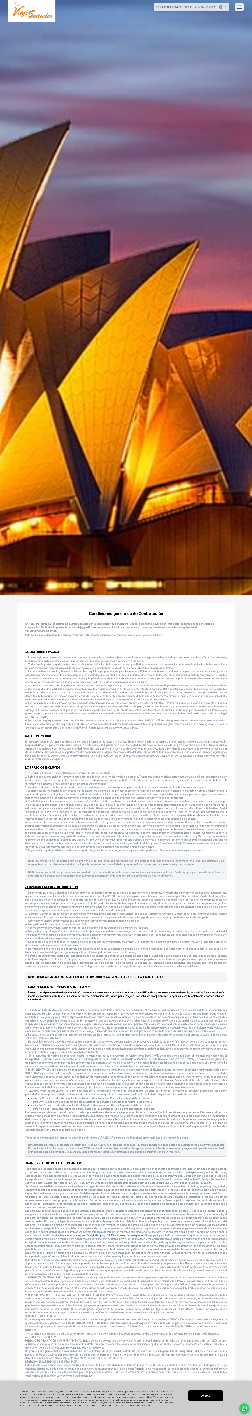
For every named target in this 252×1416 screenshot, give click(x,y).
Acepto (205, 1395)
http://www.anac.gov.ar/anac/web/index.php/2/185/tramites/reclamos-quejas (99, 1235)
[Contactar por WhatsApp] (244, 1408)
